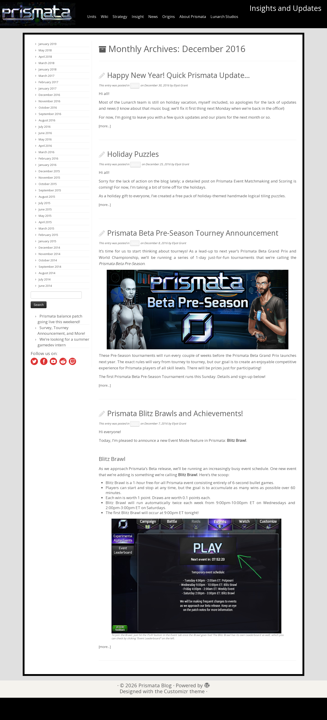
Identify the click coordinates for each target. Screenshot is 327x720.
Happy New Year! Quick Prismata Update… (178, 75)
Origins (168, 16)
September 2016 (50, 114)
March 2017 (46, 76)
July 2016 (44, 127)
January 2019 (47, 44)
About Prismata (192, 16)
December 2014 (49, 247)
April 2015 (45, 222)
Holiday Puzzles (133, 154)
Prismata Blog (155, 685)
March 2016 (46, 152)
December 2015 (49, 171)
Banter (135, 164)
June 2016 (45, 133)
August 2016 (47, 120)
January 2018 (47, 69)
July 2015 (44, 203)
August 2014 (47, 273)
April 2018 (45, 57)
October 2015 (48, 184)
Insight (138, 16)
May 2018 (45, 50)
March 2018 (46, 63)
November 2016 (49, 101)
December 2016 (49, 95)
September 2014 (50, 267)
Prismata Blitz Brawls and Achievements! (175, 413)
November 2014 (49, 254)
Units (91, 16)
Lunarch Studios (224, 16)
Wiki (104, 16)
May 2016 (45, 139)
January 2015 (47, 241)
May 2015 (45, 216)
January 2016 (47, 165)
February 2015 (48, 235)
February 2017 (48, 82)
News (153, 16)
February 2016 (48, 158)
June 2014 (45, 286)
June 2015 (45, 209)
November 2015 (49, 177)
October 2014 (48, 260)
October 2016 (48, 107)
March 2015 (46, 228)
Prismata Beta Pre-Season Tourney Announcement (192, 233)
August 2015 (47, 197)
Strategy (120, 16)
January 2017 (47, 88)
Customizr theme (184, 691)
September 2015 (50, 190)
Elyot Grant (180, 85)
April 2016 (45, 146)
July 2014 (44, 279)
